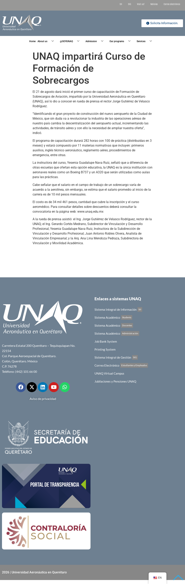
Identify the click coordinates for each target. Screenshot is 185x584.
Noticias (154, 4)
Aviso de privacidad (43, 399)
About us (47, 41)
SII (121, 4)
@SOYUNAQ (71, 41)
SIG (129, 4)
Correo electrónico (172, 4)
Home (32, 41)
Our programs (121, 41)
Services (146, 41)
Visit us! (140, 4)
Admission (96, 41)
